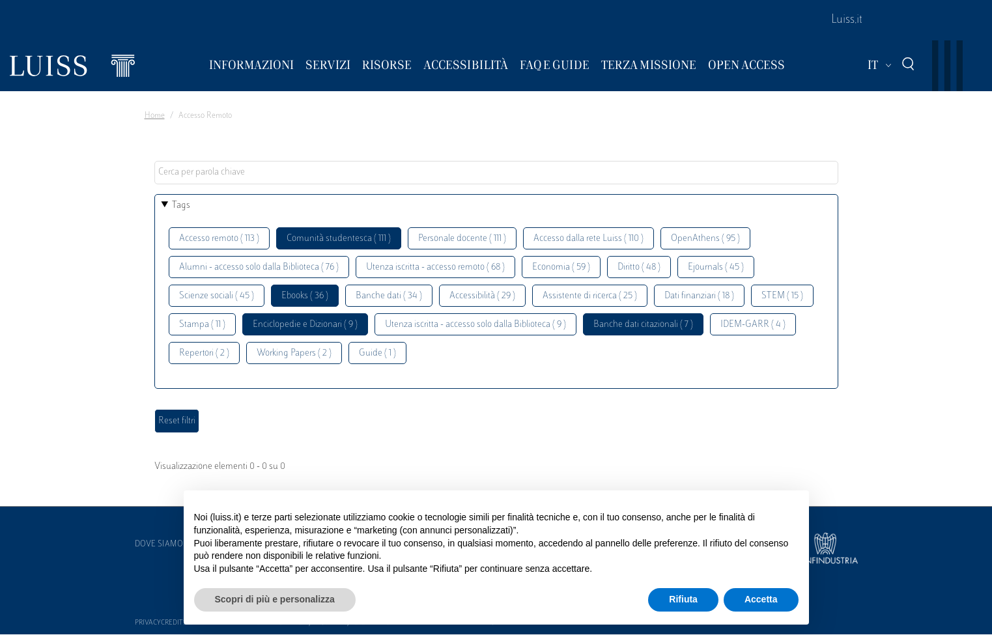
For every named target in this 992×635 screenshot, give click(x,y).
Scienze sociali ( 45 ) (216, 296)
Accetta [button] (761, 599)
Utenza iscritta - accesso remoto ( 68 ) (435, 267)
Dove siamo (159, 544)
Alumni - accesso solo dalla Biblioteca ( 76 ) (259, 267)
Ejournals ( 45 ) (716, 267)
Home (155, 116)
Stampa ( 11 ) (202, 325)
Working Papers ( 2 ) (294, 353)
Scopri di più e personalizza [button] (275, 599)
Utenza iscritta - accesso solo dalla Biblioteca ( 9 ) (475, 325)
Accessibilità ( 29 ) (482, 296)
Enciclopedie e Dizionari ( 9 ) (305, 325)
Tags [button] (181, 205)
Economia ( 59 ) (561, 267)
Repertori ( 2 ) (204, 353)
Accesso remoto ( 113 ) (219, 239)
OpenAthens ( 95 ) (705, 239)
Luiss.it (846, 20)
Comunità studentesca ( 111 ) (339, 239)
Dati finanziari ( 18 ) (699, 296)
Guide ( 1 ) (377, 353)
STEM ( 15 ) (782, 296)
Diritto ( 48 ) (638, 267)
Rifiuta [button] (683, 599)
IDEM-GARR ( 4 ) (753, 325)
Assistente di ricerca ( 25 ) (590, 296)
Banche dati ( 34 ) (389, 296)
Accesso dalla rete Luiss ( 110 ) (588, 239)
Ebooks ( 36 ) (304, 296)
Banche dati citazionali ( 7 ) (643, 325)
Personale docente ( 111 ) (462, 239)
